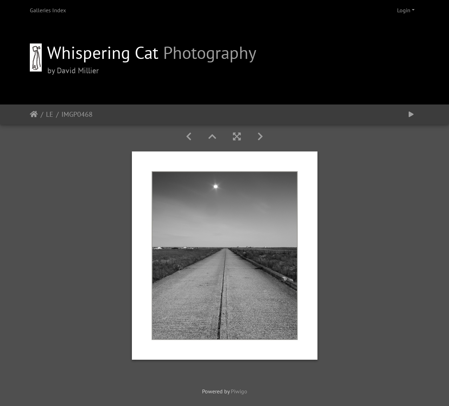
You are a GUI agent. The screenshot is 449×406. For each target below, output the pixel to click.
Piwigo (239, 391)
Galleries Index (48, 10)
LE (49, 114)
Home (34, 114)
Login (403, 10)
